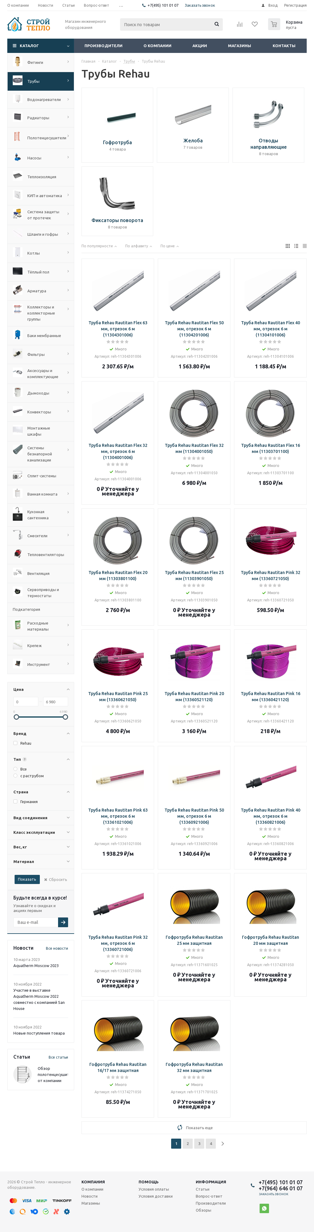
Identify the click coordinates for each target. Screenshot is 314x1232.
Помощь (149, 1182)
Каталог (29, 46)
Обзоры (203, 1210)
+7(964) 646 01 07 (281, 1188)
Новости (89, 1196)
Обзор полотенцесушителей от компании (58, 1074)
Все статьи (58, 1057)
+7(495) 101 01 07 (162, 5)
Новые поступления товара (39, 1033)
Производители (103, 46)
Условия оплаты (154, 1189)
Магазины (239, 46)
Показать (27, 879)
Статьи (202, 1189)
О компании (157, 46)
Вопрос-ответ (209, 1196)
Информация (211, 1182)
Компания (93, 1182)
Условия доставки (156, 1196)
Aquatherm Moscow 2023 (36, 965)
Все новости (57, 948)
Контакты (284, 46)
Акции (199, 46)
